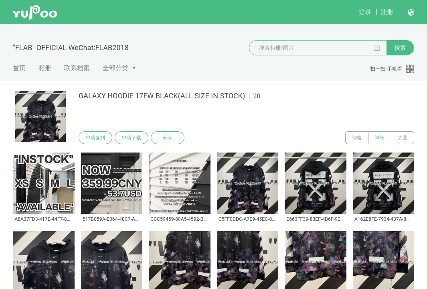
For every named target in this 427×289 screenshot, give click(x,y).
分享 (167, 137)
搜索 (400, 48)
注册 (386, 12)
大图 (402, 137)
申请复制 (95, 137)
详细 (380, 137)
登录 (364, 12)
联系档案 (77, 68)
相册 (44, 68)
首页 (19, 68)
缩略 (357, 137)
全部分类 (115, 68)
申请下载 (131, 137)
